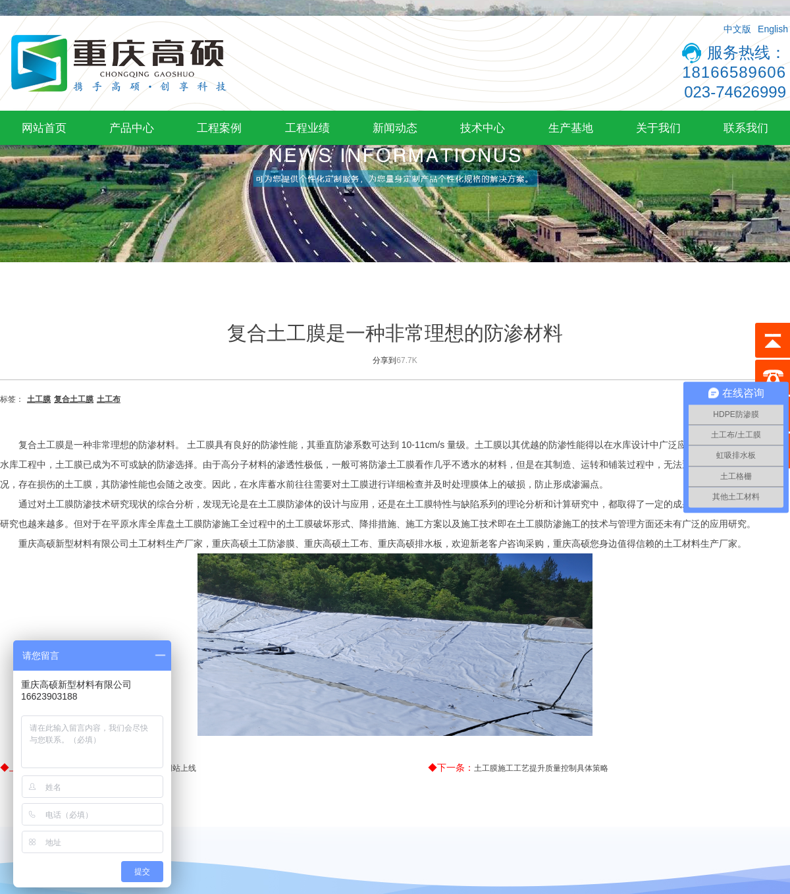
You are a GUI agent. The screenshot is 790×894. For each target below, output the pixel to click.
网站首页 (44, 127)
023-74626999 (735, 92)
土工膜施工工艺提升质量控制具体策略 (541, 768)
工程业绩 (307, 127)
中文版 (737, 29)
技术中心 (482, 127)
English (773, 29)
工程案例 (219, 127)
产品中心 (131, 127)
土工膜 (39, 399)
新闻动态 (395, 127)
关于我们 (658, 127)
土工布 (108, 399)
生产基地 (570, 127)
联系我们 (746, 127)
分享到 (384, 360)
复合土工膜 (73, 399)
